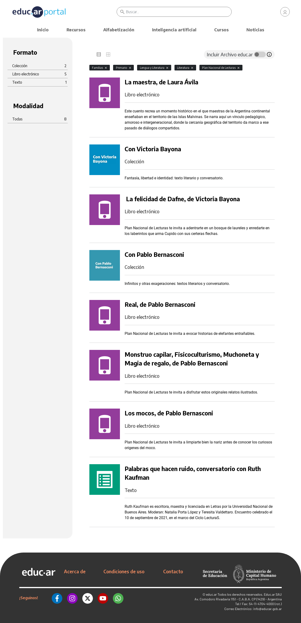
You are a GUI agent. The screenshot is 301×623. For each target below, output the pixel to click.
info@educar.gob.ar (267, 609)
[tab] (98, 54)
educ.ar (211, 594)
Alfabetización (118, 29)
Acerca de (75, 571)
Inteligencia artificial (174, 29)
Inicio (43, 29)
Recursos (76, 29)
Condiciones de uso (123, 571)
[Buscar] (178, 11)
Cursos (221, 29)
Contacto (173, 571)
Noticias (255, 29)
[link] (285, 11)
